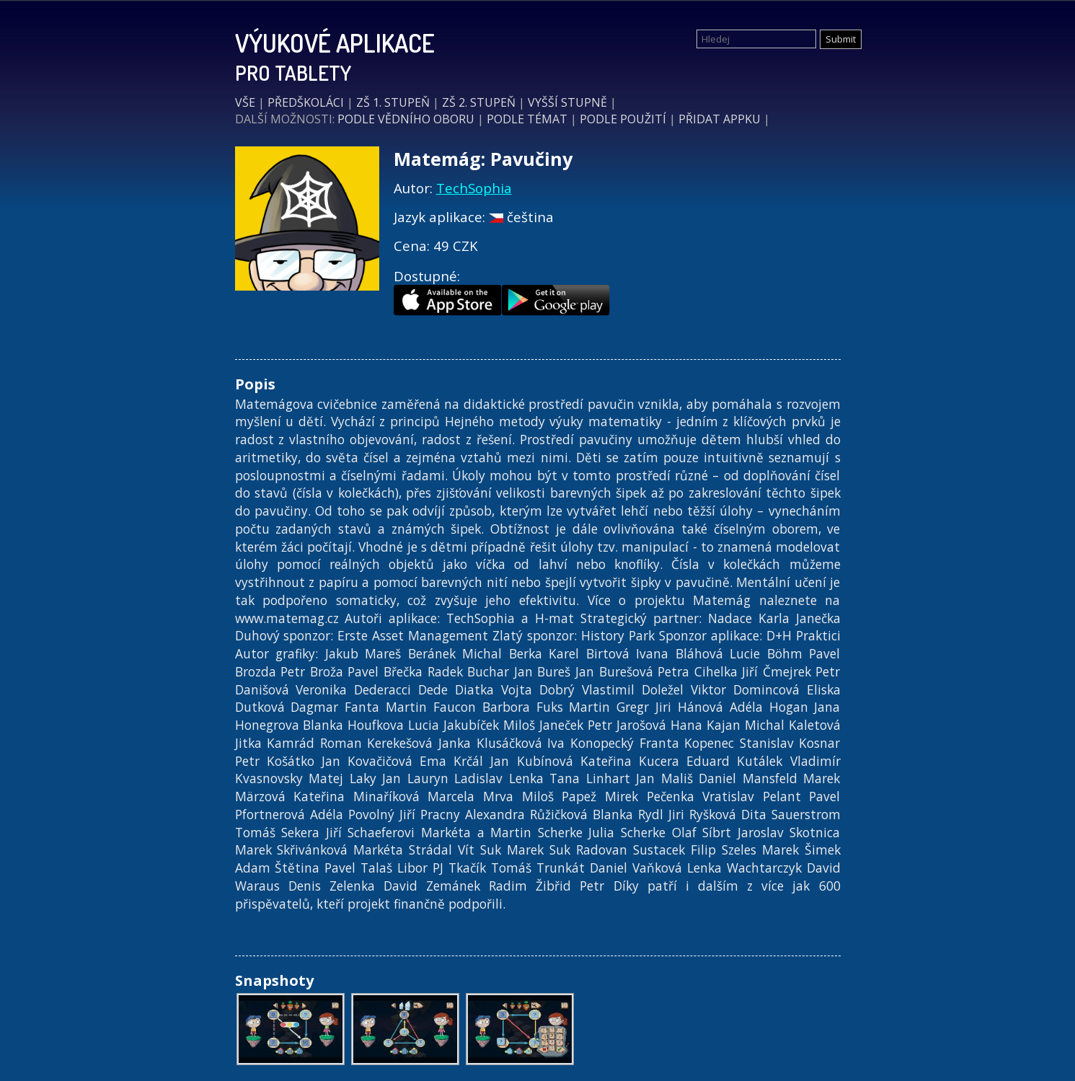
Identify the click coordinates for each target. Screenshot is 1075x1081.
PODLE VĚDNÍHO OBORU (405, 119)
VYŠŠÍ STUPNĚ (567, 102)
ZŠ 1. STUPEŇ (393, 102)
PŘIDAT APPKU (719, 119)
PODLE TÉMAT (527, 119)
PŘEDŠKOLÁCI (305, 102)
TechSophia (474, 188)
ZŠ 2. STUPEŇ (479, 102)
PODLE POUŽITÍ (623, 119)
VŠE (245, 102)
